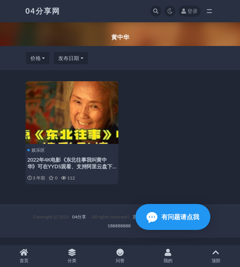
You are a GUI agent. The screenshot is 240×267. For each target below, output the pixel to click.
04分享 (79, 217)
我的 (168, 256)
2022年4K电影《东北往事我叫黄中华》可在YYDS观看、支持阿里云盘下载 (69, 166)
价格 (35, 58)
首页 (24, 256)
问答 (120, 256)
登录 (189, 11)
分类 (72, 256)
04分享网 (43, 10)
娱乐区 (36, 150)
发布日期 (68, 58)
